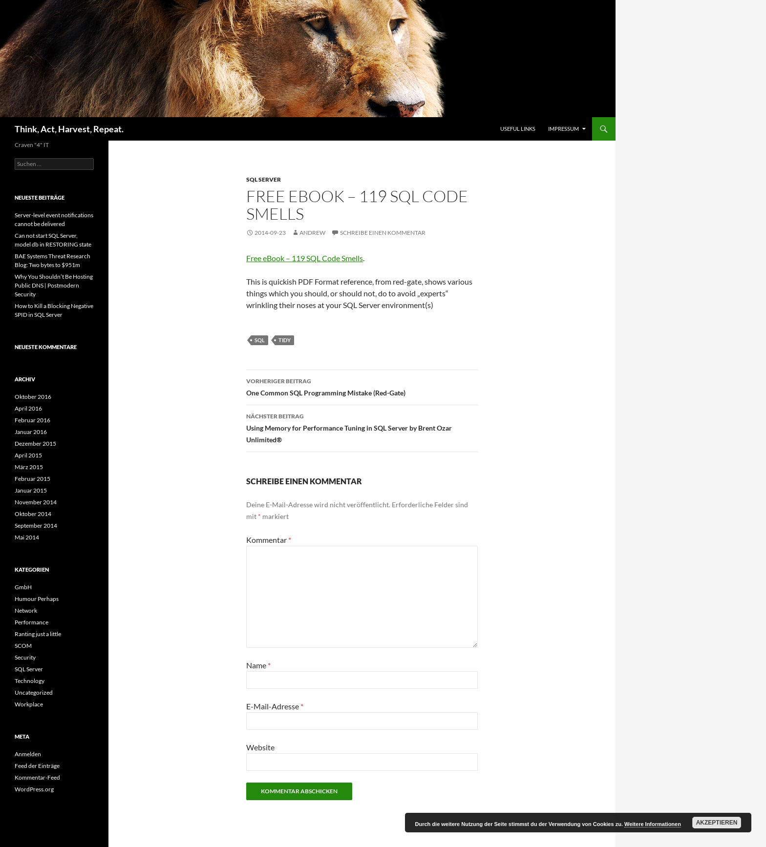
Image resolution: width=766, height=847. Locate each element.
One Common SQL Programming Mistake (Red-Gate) (362, 386)
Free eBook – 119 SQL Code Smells (304, 258)
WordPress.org (34, 789)
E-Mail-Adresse (274, 706)
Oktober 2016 (33, 396)
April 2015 (28, 455)
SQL (260, 340)
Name (258, 665)
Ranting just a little (38, 634)
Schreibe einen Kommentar (383, 232)
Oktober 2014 (33, 513)
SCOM (23, 645)
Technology (29, 680)
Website (260, 747)
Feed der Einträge (37, 765)
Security (25, 657)
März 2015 (29, 467)
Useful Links (517, 128)
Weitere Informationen (652, 824)
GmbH (23, 587)
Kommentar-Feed (37, 777)
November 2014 (36, 502)
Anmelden (28, 754)
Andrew (312, 232)
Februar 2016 (32, 420)
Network (26, 610)
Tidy (284, 340)
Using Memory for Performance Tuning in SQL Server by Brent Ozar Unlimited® (362, 427)
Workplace (29, 704)
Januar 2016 (31, 431)
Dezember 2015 (35, 443)
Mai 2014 (27, 537)
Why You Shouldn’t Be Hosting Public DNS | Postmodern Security (54, 285)
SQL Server (263, 179)
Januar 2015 (31, 490)
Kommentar (268, 539)
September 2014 (36, 525)
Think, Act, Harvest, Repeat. (69, 129)
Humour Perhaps (37, 598)
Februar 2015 (32, 478)
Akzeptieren (717, 822)
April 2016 (28, 408)
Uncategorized (34, 692)
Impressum (563, 128)
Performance (31, 622)
